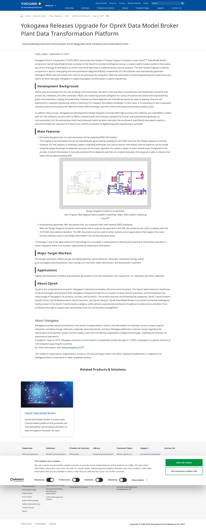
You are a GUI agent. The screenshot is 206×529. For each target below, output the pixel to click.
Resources (97, 458)
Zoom (105, 218)
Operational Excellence (55, 472)
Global (145, 3)
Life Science (74, 478)
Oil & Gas (26, 458)
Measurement (75, 461)
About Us (113, 3)
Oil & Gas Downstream (31, 461)
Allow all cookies (184, 506)
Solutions (85, 8)
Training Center (146, 458)
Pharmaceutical (28, 486)
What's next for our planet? (124, 455)
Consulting (73, 465)
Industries (69, 8)
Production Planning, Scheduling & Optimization (54, 491)
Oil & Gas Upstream (30, 454)
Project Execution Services (76, 469)
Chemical (26, 468)
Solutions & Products (81, 16)
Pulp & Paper (27, 493)
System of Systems (124, 467)
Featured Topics (142, 8)
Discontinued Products (78, 487)
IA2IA (119, 471)
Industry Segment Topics (127, 460)
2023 (67, 16)
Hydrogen (26, 479)
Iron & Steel (27, 497)
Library (125, 8)
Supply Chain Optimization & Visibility (55, 484)
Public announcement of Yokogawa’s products (79, 482)
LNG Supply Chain (29, 465)
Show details (138, 524)
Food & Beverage (29, 490)
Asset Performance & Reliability (54, 467)
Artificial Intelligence (125, 478)
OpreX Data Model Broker (41, 413)
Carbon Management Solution (54, 498)
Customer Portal (146, 465)
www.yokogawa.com (72, 347)
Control (72, 458)
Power (24, 472)
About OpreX (122, 464)
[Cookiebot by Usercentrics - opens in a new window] (17, 524)
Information (74, 454)
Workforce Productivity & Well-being (56, 455)
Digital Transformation (126, 474)
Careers (122, 3)
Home (28, 16)
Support (160, 8)
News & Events (101, 3)
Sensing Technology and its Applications (127, 488)
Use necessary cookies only (184, 515)
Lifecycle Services (76, 474)
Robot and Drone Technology (123, 482)
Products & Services (105, 8)
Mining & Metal (28, 483)
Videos (96, 461)
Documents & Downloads (103, 454)
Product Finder (146, 461)
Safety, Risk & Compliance (51, 461)
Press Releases (55, 16)
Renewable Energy (29, 475)
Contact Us (176, 8)
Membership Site (134, 3)
